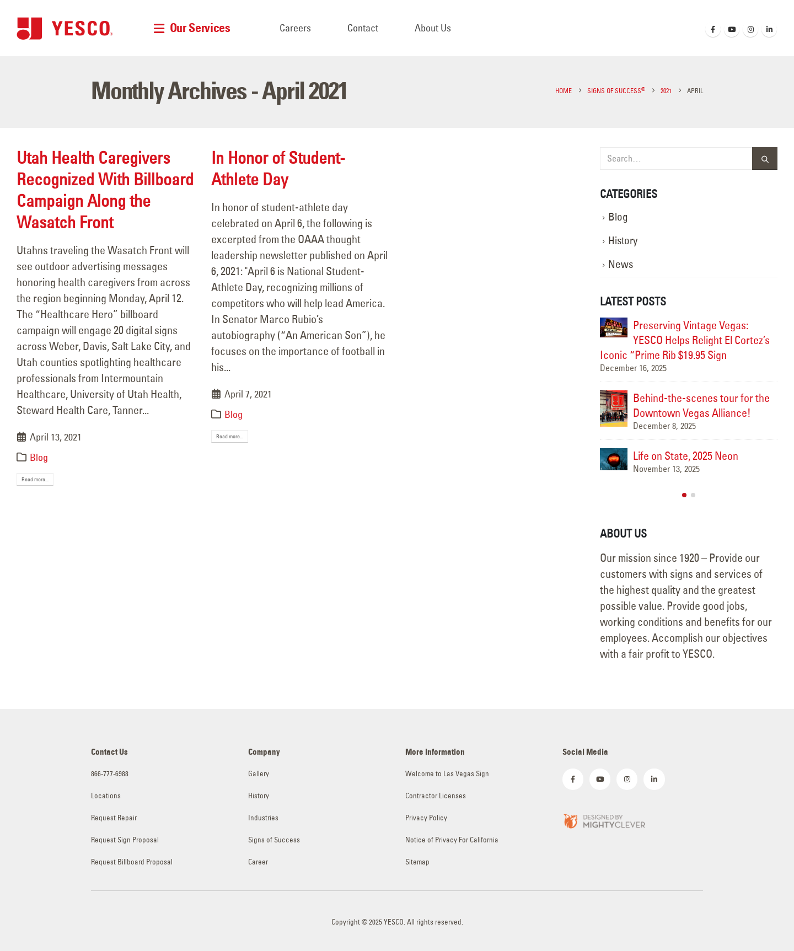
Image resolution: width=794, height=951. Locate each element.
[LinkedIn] (769, 29)
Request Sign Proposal (125, 840)
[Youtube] (731, 29)
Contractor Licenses (435, 795)
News (620, 264)
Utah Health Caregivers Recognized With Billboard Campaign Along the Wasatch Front (105, 190)
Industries (263, 818)
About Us (433, 28)
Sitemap (417, 862)
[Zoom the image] (603, 820)
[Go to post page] (613, 327)
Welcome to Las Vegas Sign (447, 773)
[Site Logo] (65, 28)
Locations (106, 795)
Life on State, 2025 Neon (685, 456)
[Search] (764, 158)
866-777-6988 (109, 773)
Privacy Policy (426, 818)
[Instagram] (750, 29)
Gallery (258, 773)
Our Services (200, 27)
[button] (684, 495)
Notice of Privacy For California (451, 840)
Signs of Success (274, 840)
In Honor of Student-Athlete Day (278, 168)
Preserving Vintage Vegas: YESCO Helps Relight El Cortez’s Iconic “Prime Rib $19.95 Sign (685, 340)
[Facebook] (713, 29)
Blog (39, 457)
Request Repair (114, 818)
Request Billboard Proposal (132, 862)
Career (258, 862)
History (622, 240)
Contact (362, 28)
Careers (295, 28)
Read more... (35, 479)
